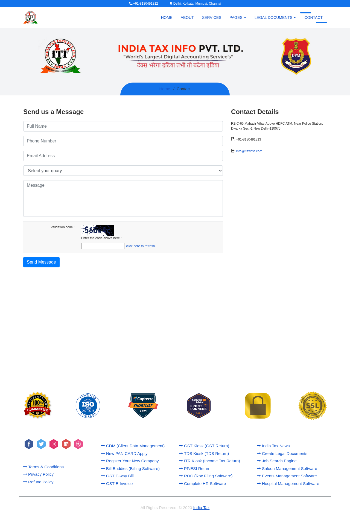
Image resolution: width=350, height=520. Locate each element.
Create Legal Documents (282, 453)
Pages (237, 17)
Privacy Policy (38, 474)
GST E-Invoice (117, 483)
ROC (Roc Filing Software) (206, 476)
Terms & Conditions (43, 467)
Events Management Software (287, 476)
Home (167, 17)
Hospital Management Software (288, 483)
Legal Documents (275, 17)
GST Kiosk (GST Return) (204, 445)
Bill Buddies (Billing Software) (130, 468)
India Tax (201, 507)
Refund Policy (38, 482)
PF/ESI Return (195, 468)
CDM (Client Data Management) (133, 445)
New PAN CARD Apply (124, 453)
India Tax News (273, 445)
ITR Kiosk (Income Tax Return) (209, 460)
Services (211, 17)
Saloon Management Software (287, 468)
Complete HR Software (202, 483)
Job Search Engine (277, 460)
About (187, 17)
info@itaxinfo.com (249, 151)
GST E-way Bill (117, 476)
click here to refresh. (141, 246)
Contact (313, 17)
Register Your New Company (130, 460)
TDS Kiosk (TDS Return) (204, 453)
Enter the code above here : (101, 238)
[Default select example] (123, 170)
